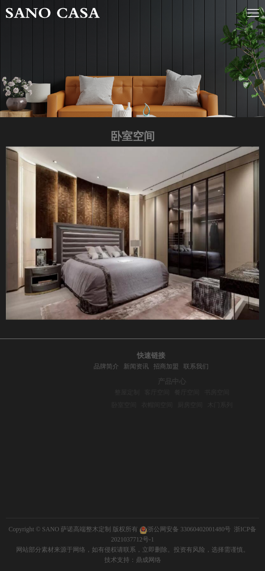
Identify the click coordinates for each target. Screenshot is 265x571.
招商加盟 (173, 366)
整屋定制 (134, 392)
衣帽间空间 (164, 405)
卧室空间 (131, 405)
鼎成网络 (148, 559)
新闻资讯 (143, 366)
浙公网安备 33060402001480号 (185, 529)
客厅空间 (164, 392)
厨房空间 (197, 405)
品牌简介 (113, 366)
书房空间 (224, 392)
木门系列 (227, 405)
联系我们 (203, 366)
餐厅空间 (194, 392)
